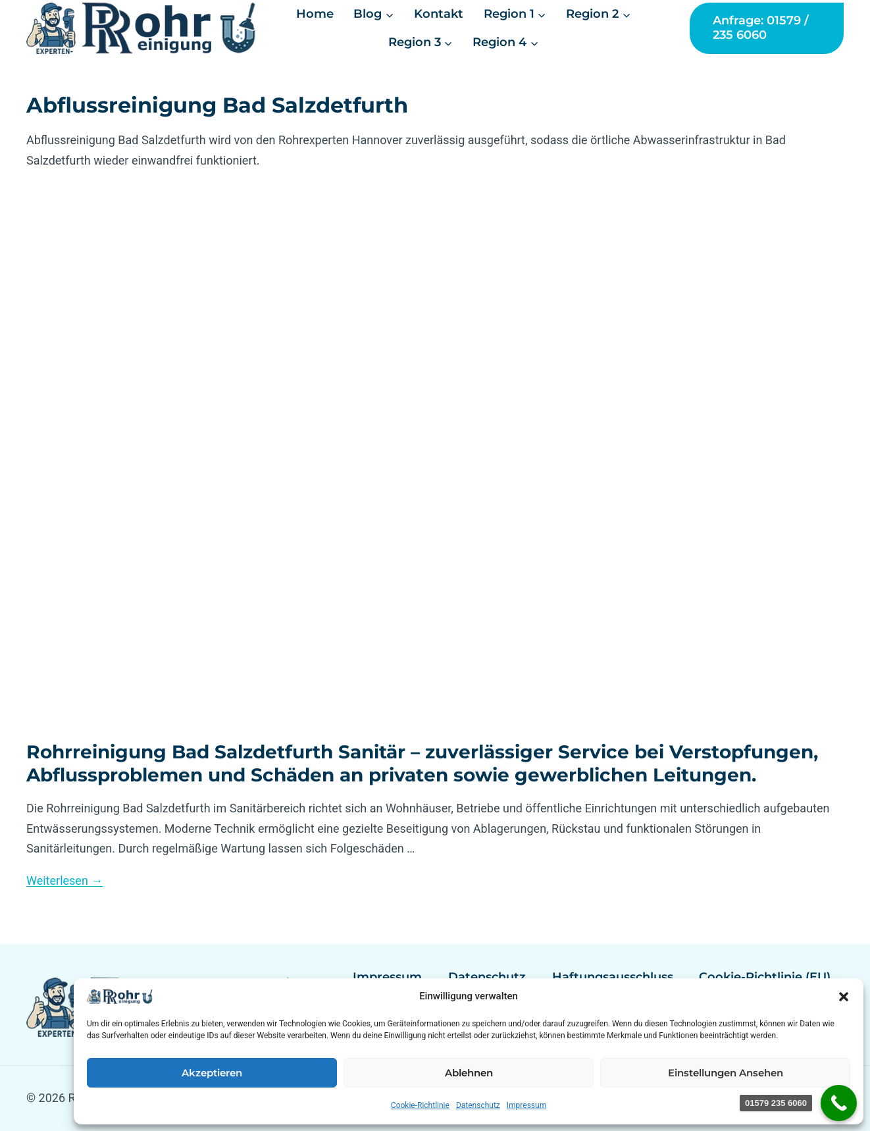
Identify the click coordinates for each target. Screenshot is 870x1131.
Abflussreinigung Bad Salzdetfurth (217, 105)
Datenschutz (478, 1105)
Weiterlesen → (64, 880)
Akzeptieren (212, 1072)
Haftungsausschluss (612, 977)
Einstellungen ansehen (725, 1072)
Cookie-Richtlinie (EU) (765, 977)
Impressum (526, 1105)
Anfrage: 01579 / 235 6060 (761, 27)
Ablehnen (469, 1072)
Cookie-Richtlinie (420, 1105)
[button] (843, 996)
